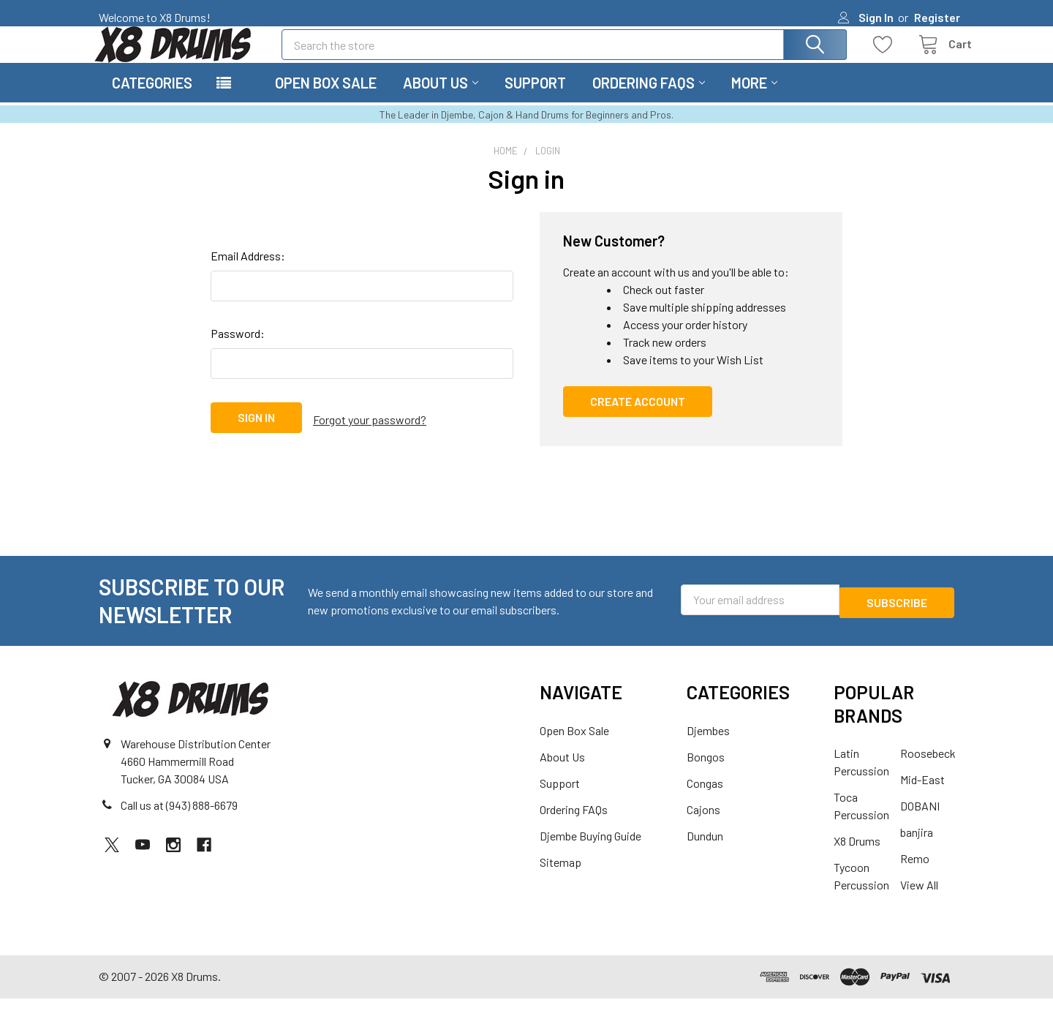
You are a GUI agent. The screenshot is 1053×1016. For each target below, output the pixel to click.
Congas (705, 801)
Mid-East (922, 797)
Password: (238, 351)
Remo (914, 876)
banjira (916, 850)
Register (937, 17)
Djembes (708, 748)
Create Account (637, 419)
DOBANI (920, 823)
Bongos (706, 774)
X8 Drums (857, 858)
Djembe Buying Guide (590, 853)
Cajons (703, 827)
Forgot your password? (369, 435)
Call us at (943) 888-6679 (179, 822)
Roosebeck (928, 771)
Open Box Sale (326, 100)
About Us (440, 100)
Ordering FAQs (648, 100)
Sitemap (560, 880)
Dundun (705, 853)
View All (919, 902)
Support (535, 100)
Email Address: (248, 273)
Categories (152, 100)
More (754, 100)
